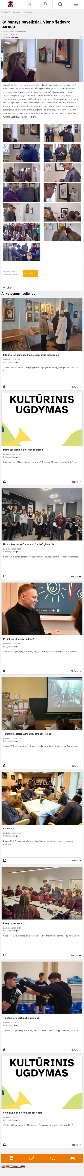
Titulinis (4, 12)
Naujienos (16, 12)
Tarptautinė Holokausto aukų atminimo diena (27, 734)
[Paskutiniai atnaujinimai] (44, 4)
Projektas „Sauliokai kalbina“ (18, 639)
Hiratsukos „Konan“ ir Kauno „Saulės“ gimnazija (28, 544)
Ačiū (29, 273)
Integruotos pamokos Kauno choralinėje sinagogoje (31, 355)
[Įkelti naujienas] (29, 4)
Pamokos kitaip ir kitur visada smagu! (23, 449)
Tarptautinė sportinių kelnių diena (21, 1018)
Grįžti (9, 287)
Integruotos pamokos (15, 923)
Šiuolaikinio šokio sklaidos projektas (22, 1112)
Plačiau (74, 387)
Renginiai (28, 12)
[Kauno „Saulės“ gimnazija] (10, 4)
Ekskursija (8, 828)
